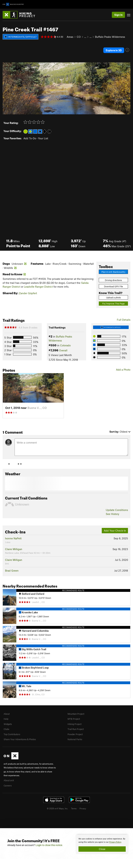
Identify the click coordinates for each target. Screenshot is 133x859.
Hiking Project (74, 724)
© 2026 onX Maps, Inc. (57, 808)
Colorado (65, 345)
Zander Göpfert (28, 293)
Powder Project (75, 734)
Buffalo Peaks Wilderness (110, 36)
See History (112, 513)
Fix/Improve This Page (113, 303)
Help (6, 718)
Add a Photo (123, 369)
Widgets (8, 724)
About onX (9, 780)
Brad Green (12, 570)
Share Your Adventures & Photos (20, 739)
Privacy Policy (115, 842)
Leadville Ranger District (38, 286)
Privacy (83, 808)
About (7, 713)
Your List (43, 138)
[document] (102, 844)
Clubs (6, 729)
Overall (63, 350)
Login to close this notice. (49, 845)
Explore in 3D (114, 50)
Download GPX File (113, 286)
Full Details (123, 319)
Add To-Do (29, 138)
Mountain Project (76, 713)
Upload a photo (113, 297)
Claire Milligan (13, 549)
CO (79, 36)
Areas (70, 36)
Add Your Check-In (115, 530)
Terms (74, 808)
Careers (8, 785)
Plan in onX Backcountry (113, 271)
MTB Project (74, 718)
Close (102, 849)
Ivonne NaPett (13, 538)
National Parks (75, 739)
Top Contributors (12, 734)
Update (117, 509)
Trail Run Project (76, 729)
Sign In (118, 14)
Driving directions (113, 280)
